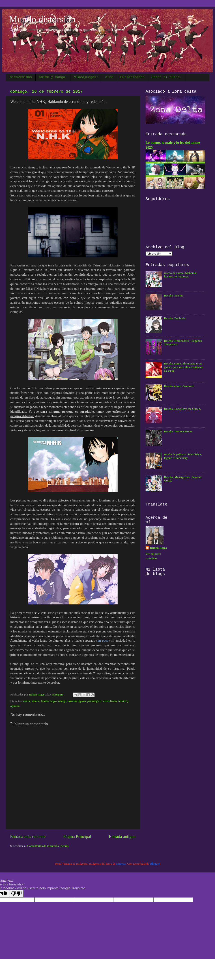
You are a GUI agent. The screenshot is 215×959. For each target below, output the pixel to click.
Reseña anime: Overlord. (179, 386)
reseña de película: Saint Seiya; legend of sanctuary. (183, 456)
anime (26, 701)
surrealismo (110, 701)
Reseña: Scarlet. (173, 295)
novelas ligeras (77, 701)
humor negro (49, 701)
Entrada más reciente (27, 836)
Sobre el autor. (166, 77)
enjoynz (121, 863)
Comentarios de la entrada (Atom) (48, 846)
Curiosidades (132, 77)
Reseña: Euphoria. (175, 318)
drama (36, 701)
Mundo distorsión (42, 19)
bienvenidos (21, 77)
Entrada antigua (122, 836)
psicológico (94, 701)
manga (62, 701)
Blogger (155, 863)
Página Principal (77, 836)
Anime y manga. (53, 77)
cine (109, 77)
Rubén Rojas (158, 547)
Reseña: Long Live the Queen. (182, 408)
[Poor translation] (16, 893)
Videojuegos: (86, 77)
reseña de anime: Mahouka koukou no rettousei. (180, 274)
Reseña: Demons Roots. (178, 431)
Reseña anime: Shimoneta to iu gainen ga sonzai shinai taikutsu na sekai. (183, 367)
